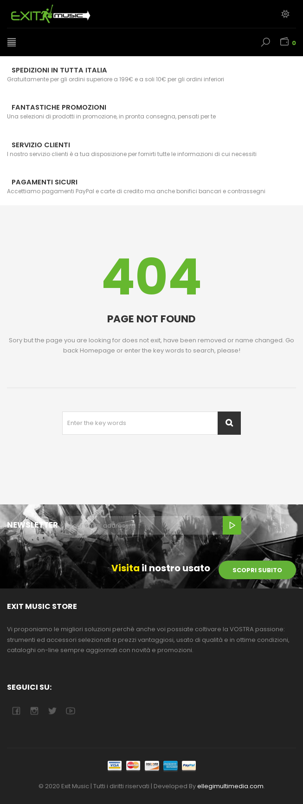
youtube (70, 711)
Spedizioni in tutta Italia (59, 70)
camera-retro (34, 711)
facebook (16, 711)
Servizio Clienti (41, 145)
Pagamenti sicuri (44, 182)
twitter (52, 711)
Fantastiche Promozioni (59, 107)
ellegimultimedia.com (230, 786)
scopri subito (257, 570)
